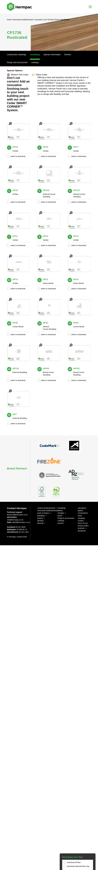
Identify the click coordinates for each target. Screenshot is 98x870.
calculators (82, 508)
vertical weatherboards (46, 508)
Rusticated (39, 20)
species (61, 523)
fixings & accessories (66, 518)
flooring (40, 523)
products (81, 528)
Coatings (35, 62)
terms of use (83, 523)
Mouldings (35, 54)
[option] (49, 32)
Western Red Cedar (19, 75)
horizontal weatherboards (47, 511)
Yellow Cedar (41, 75)
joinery (60, 511)
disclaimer (82, 531)
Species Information (52, 54)
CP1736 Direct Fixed (51, 20)
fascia (60, 516)
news (80, 516)
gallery (80, 511)
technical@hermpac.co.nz (17, 515)
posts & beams (43, 513)
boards (40, 518)
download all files (74, 862)
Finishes (67, 54)
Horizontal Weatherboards (23, 20)
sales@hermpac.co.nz (21, 522)
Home (9, 20)
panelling (41, 516)
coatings (61, 521)
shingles (61, 513)
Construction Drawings (16, 54)
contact (80, 521)
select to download (18, 156)
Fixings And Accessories (17, 62)
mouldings (62, 508)
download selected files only (78, 866)
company (81, 518)
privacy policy (83, 526)
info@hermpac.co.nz (15, 520)
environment (83, 513)
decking (40, 521)
